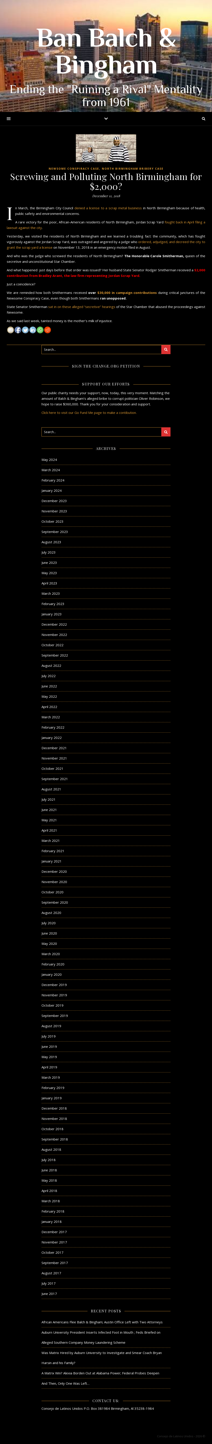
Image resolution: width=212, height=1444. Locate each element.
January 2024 (52, 490)
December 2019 (54, 984)
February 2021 (53, 851)
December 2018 (54, 1108)
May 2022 (49, 696)
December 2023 (54, 500)
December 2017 (54, 1232)
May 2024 (49, 459)
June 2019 (49, 1046)
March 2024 (51, 470)
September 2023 (55, 531)
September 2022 (55, 655)
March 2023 (51, 593)
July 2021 (49, 799)
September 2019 (55, 1015)
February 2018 (53, 1211)
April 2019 (49, 1067)
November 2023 (54, 511)
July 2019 (49, 1036)
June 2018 (49, 1170)
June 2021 (49, 809)
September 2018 (55, 1139)
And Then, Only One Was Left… (66, 1383)
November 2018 (54, 1118)
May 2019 (49, 1057)
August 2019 (51, 1026)
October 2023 (52, 521)
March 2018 (51, 1201)
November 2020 (54, 881)
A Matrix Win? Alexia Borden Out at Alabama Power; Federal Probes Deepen (100, 1373)
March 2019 (51, 1077)
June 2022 (49, 686)
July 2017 (49, 1283)
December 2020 (54, 871)
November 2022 (54, 634)
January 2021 (52, 861)
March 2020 (51, 954)
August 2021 (51, 789)
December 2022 (54, 624)
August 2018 (51, 1149)
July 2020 (49, 923)
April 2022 (49, 706)
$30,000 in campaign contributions (127, 292)
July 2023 (49, 552)
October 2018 (52, 1129)
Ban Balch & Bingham (106, 54)
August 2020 (51, 912)
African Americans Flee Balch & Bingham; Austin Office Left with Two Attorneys (102, 1322)
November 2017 (54, 1242)
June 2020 (49, 933)
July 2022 (49, 676)
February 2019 (53, 1087)
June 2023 (49, 562)
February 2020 (53, 964)
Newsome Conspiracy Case (74, 169)
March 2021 (51, 840)
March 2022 (51, 717)
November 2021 (54, 758)
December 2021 (54, 748)
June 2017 (49, 1293)
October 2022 (52, 645)
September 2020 (55, 902)
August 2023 (51, 542)
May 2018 (49, 1180)
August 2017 (51, 1273)
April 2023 (49, 583)
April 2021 (49, 830)
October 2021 (52, 768)
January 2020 (52, 974)
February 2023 (53, 603)
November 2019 (54, 995)
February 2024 (53, 480)
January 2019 (52, 1098)
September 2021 (55, 779)
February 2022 (53, 727)
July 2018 (49, 1159)
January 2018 (52, 1221)
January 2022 (52, 737)
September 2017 (55, 1262)
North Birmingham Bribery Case (133, 169)
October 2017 (52, 1252)
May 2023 (49, 573)
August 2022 (51, 665)
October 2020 (52, 892)
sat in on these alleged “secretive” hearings (81, 306)
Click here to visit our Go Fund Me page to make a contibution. (89, 412)
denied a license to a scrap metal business (108, 208)
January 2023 (52, 614)
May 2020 (49, 943)
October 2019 (52, 1005)
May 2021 (49, 820)
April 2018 (49, 1190)
